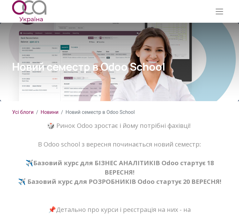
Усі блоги (23, 112)
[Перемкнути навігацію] (219, 11)
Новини (50, 112)
